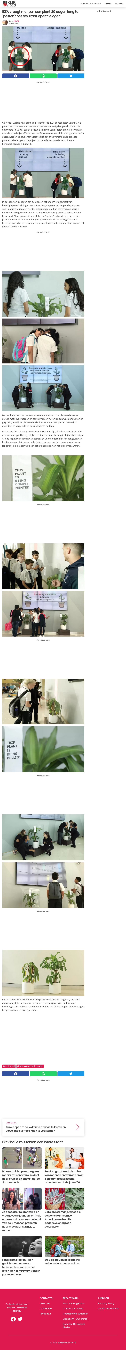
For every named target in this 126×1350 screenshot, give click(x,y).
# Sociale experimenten (30, 1066)
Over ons (45, 1303)
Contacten (46, 1308)
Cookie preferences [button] (108, 1308)
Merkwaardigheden (90, 3)
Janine (16, 21)
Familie (108, 3)
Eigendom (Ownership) (75, 1318)
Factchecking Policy (74, 1303)
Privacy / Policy (106, 1303)
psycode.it (45, 1313)
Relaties (119, 3)
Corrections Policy (73, 1308)
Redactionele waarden (75, 1313)
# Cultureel (9, 1066)
